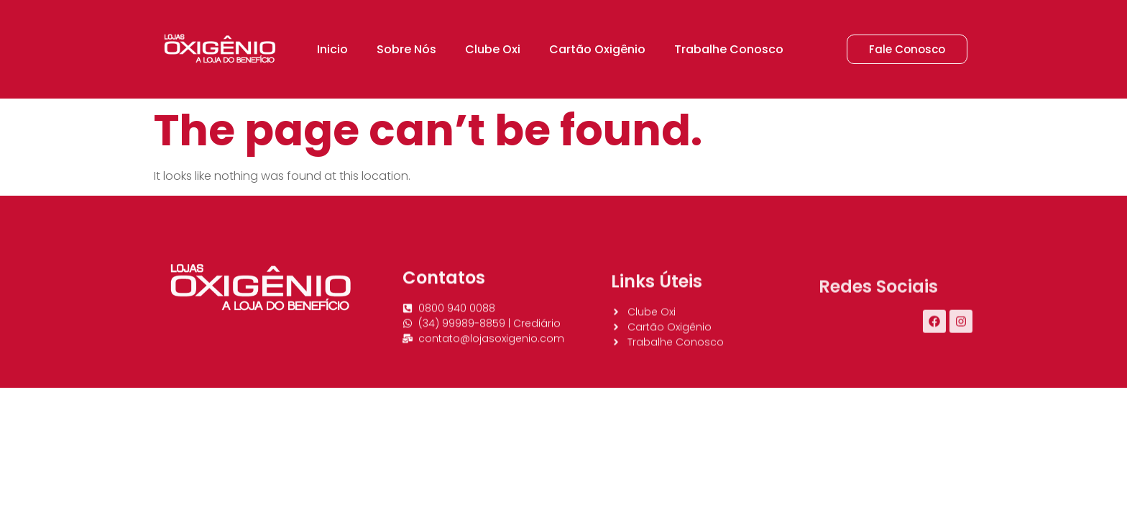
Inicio (332, 49)
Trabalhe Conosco (728, 49)
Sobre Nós (406, 49)
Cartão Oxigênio (597, 49)
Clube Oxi (492, 49)
